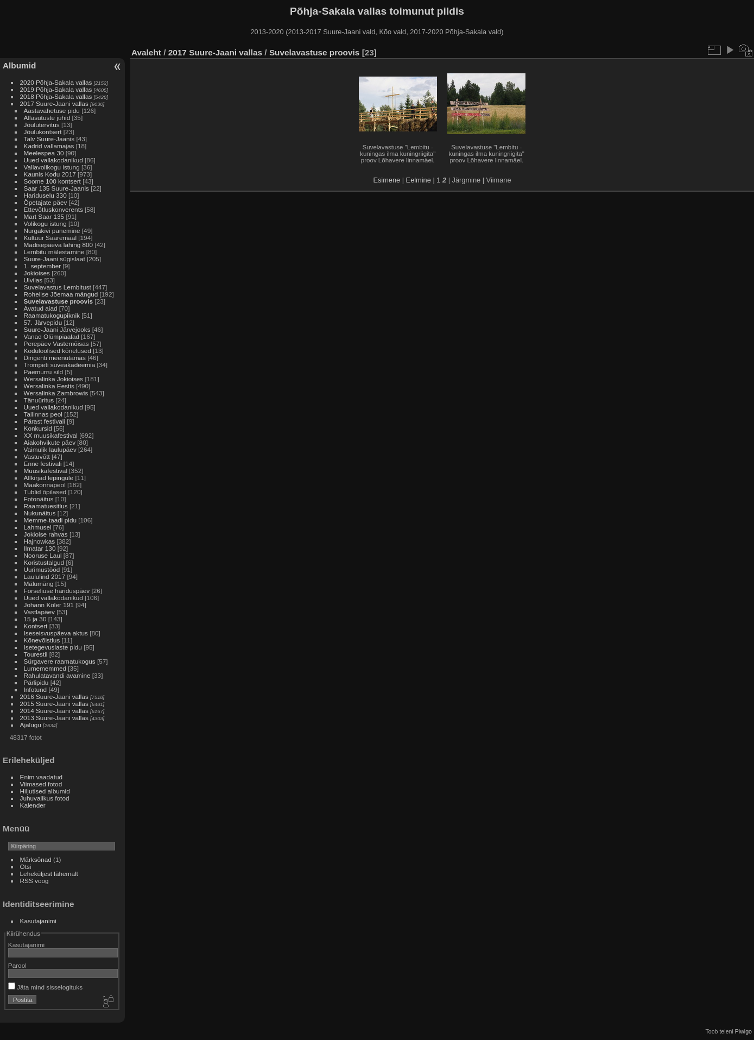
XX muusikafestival (51, 435)
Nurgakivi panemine (52, 230)
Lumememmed (45, 668)
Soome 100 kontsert (52, 181)
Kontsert (36, 625)
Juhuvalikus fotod (44, 798)
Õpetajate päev (45, 202)
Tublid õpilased (45, 491)
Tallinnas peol (43, 414)
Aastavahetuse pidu (52, 110)
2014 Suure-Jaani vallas (54, 710)
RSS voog (34, 880)
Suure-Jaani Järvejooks (57, 329)
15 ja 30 (35, 618)
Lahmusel (38, 527)
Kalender (33, 805)
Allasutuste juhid (47, 117)
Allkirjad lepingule (49, 477)
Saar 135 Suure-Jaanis (56, 188)
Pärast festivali (45, 421)
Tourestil (36, 654)
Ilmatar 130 (40, 548)
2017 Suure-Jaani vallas (54, 103)
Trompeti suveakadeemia (60, 364)
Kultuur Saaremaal (50, 237)
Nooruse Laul (43, 555)
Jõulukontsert (43, 131)
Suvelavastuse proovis (58, 301)
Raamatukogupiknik (52, 315)
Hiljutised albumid (45, 791)
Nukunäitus (40, 512)
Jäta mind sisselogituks (45, 987)
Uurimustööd (42, 569)
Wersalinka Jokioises (54, 378)
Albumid (19, 65)
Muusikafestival (45, 470)
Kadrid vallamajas (49, 145)
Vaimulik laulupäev (50, 449)
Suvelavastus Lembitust (57, 287)
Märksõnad (36, 859)
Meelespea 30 (44, 152)
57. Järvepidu (43, 322)
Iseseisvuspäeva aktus (56, 632)
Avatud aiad (41, 308)
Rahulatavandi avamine (57, 675)
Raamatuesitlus (46, 505)
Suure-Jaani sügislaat (54, 258)
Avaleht (146, 52)
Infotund (35, 689)
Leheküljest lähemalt (49, 873)
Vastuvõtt (37, 456)
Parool (17, 965)
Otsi (25, 866)
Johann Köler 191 (49, 604)
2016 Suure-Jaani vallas (54, 696)
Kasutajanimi (38, 920)
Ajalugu (30, 724)
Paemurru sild (44, 371)
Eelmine (418, 180)
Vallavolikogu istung (52, 167)
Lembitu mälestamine (54, 251)
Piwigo (743, 1031)
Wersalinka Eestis (49, 385)
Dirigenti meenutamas (55, 357)
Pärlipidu (36, 682)
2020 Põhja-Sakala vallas (56, 82)
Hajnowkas (39, 541)
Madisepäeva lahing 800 (58, 244)
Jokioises (37, 272)
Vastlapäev (39, 611)
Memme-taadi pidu (50, 520)
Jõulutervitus (42, 124)
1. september (42, 265)
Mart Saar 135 (44, 216)
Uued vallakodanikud (53, 159)
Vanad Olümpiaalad (51, 336)
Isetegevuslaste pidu (53, 647)
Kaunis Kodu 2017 (50, 174)
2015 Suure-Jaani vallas (54, 703)
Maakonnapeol (45, 484)
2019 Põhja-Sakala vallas (56, 89)
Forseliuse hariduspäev (57, 590)
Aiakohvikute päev (50, 442)
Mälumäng (39, 583)
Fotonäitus (39, 498)
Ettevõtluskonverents (53, 209)
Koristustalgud (44, 562)
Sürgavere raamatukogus (60, 661)
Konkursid (38, 428)
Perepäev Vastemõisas (56, 343)
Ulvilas (33, 279)
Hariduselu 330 (45, 195)
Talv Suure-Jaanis (49, 138)
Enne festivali (43, 463)
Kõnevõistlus (42, 640)
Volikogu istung (45, 223)
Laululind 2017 (45, 576)
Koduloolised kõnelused (57, 350)
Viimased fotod (41, 783)
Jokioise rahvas (46, 534)
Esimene (386, 180)
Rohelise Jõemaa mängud (61, 294)
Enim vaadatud (41, 776)
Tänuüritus (39, 400)
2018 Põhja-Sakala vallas (56, 96)
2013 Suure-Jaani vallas (54, 717)
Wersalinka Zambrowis (56, 392)
